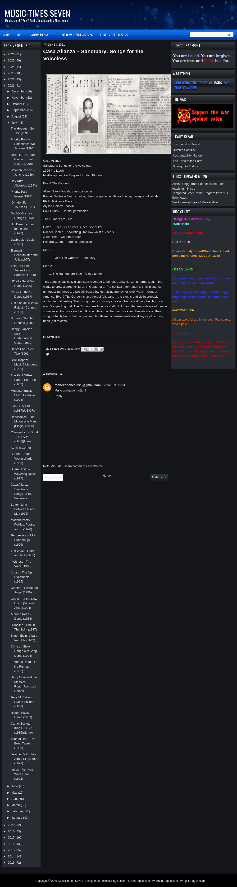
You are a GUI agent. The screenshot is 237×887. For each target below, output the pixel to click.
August (16, 116)
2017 (11, 837)
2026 (11, 54)
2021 (11, 85)
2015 (11, 850)
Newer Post (53, 477)
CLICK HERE (181, 242)
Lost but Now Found (186, 144)
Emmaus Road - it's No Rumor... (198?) (24, 666)
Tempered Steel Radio (187, 193)
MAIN (6, 34)
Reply (58, 396)
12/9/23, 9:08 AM (113, 385)
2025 (11, 60)
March (16, 805)
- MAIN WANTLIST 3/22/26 (76, 34)
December (18, 91)
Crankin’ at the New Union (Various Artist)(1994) (24, 603)
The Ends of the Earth (187, 161)
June (15, 786)
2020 (11, 825)
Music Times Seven (37, 13)
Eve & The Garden (55, 183)
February (17, 811)
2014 (11, 856)
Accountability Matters (188, 155)
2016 (11, 844)
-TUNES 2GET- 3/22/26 (113, 34)
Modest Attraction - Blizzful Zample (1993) (23, 395)
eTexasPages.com (114, 881)
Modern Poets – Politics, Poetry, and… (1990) (23, 524)
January (17, 817)
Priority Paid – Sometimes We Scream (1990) (23, 144)
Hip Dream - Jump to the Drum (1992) (23, 228)
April (14, 798)
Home (107, 475)
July (14, 122)
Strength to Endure (185, 166)
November (18, 97)
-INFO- (19, 34)
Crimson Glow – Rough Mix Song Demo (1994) (24, 651)
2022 (11, 79)
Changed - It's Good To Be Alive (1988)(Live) (24, 436)
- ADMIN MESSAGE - (41, 34)
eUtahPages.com (139, 881)
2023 (11, 73)
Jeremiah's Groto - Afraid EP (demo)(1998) (24, 758)
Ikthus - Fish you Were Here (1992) (22, 774)
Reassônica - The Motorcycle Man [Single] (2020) (23, 421)
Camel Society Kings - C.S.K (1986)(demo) (22, 728)
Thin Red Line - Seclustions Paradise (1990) (23, 270)
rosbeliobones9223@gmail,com (78, 385)
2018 (11, 831)
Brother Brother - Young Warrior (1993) (22, 458)
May (14, 792)
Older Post (159, 477)
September (19, 110)
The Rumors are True (58, 219)
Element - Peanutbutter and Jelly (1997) (24, 255)
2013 (11, 862)
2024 (11, 67)
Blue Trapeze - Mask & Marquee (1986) (24, 364)
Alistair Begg (180, 184)
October (17, 104)
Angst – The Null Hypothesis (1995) (22, 577)
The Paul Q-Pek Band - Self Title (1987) (23, 380)
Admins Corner (21, 447)
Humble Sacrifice (184, 150)
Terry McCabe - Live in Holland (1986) (22, 702)
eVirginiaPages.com (192, 881)
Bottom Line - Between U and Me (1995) (23, 509)
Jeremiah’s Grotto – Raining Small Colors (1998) (24, 159)
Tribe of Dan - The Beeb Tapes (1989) (23, 743)
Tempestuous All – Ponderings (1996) (23, 540)
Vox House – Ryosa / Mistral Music (195, 202)
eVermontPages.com (164, 881)
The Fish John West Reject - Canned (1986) (24, 307)
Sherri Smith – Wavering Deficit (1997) (23, 473)
